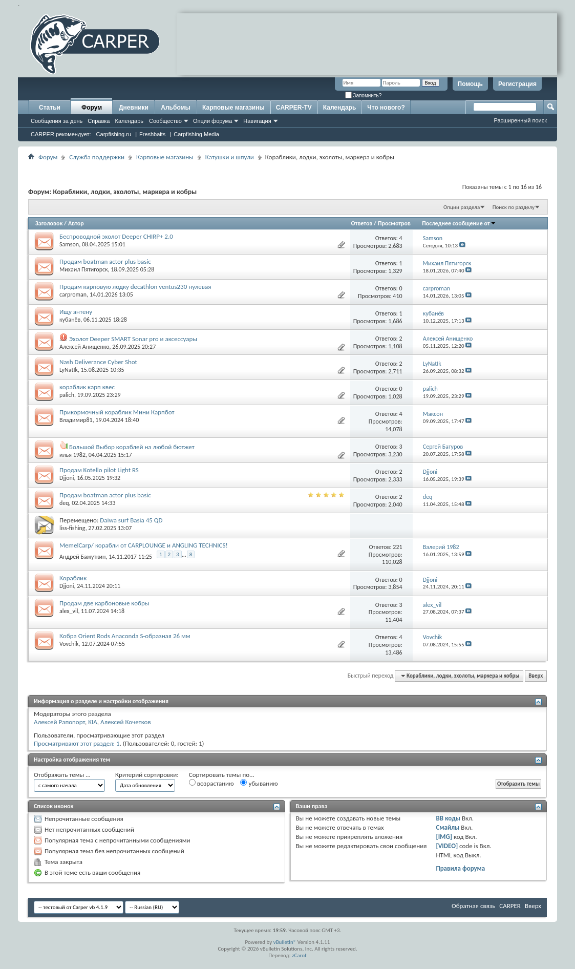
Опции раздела (461, 207)
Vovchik (68, 643)
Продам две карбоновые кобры (104, 603)
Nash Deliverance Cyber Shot (98, 362)
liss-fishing (72, 528)
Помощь (470, 84)
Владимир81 (76, 420)
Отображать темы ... (62, 774)
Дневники (133, 107)
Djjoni (66, 477)
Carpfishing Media (196, 134)
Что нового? (385, 107)
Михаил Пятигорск (83, 269)
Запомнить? (363, 95)
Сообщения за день (56, 121)
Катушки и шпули (229, 157)
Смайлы (447, 827)
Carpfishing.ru (113, 134)
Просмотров (394, 223)
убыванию (259, 783)
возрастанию (211, 783)
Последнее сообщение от (459, 223)
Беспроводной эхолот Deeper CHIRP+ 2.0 (116, 236)
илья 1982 (72, 454)
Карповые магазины (233, 107)
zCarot (299, 955)
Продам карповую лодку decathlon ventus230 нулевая (135, 286)
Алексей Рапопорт (59, 722)
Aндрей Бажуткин (82, 556)
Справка (99, 121)
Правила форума (460, 868)
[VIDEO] (447, 846)
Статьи (49, 107)
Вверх (535, 675)
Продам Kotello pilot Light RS (99, 470)
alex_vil (68, 611)
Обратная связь (473, 906)
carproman (73, 294)
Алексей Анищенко (84, 346)
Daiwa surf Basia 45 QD (131, 520)
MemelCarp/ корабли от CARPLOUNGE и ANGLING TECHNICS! (143, 545)
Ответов (362, 223)
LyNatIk (68, 369)
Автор (76, 223)
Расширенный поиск (520, 120)
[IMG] (444, 836)
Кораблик (73, 578)
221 (397, 547)
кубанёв (69, 319)
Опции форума (212, 121)
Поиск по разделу (514, 207)
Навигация (257, 121)
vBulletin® (284, 942)
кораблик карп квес (87, 387)
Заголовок (48, 223)
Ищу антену (75, 311)
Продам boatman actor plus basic (105, 261)
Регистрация (517, 84)
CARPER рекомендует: (61, 134)
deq (64, 503)
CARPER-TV (294, 107)
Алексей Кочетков (125, 722)
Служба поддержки (96, 157)
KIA (92, 722)
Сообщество (165, 121)
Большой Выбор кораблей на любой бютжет (132, 447)
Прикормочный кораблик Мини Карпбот (116, 412)
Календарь (129, 121)
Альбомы (175, 107)
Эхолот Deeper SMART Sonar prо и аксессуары (133, 339)
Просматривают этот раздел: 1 (77, 743)
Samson (69, 244)
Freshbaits (152, 134)
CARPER (510, 906)
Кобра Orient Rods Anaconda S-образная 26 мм (124, 636)
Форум (91, 107)
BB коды (448, 818)
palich (66, 394)
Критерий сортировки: (147, 774)
